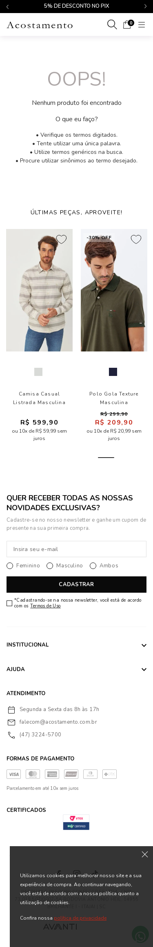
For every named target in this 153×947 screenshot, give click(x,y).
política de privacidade (80, 918)
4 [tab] (86, 457)
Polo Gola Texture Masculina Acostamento (113, 398)
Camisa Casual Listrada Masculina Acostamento (39, 398)
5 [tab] (106, 457)
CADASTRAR (76, 584)
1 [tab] (28, 457)
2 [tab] (47, 457)
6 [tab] (126, 457)
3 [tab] (67, 457)
